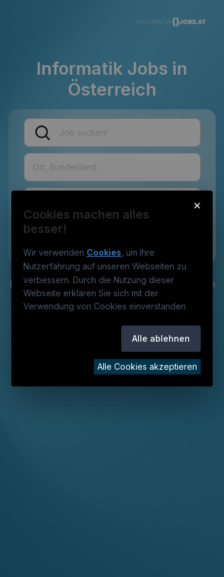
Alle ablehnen (161, 338)
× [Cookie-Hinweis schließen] (197, 205)
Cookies (104, 252)
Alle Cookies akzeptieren (147, 366)
